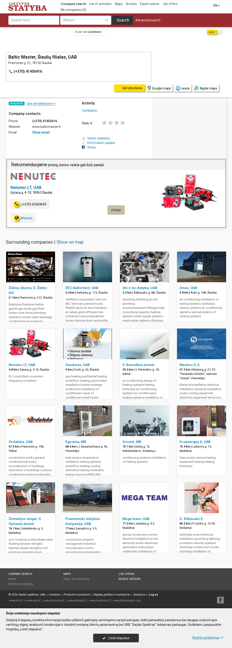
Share (89, 147)
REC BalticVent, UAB (81, 288)
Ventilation (89, 110)
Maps (119, 4)
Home (12, 579)
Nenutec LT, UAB (25, 187)
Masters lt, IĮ (189, 365)
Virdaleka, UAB (21, 442)
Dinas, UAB (188, 288)
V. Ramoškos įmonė (138, 365)
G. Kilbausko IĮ (191, 519)
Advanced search (147, 20)
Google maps (159, 88)
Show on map (70, 242)
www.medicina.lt (99, 600)
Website (22, 218)
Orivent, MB (131, 442)
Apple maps (205, 88)
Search (123, 20)
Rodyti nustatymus (207, 637)
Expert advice (149, 4)
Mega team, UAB (136, 519)
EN (216, 5)
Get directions (80, 579)
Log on (153, 594)
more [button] (116, 210)
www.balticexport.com (127, 600)
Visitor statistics (96, 138)
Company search (73, 4)
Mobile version (129, 579)
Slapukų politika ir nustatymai (111, 594)
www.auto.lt (33, 600)
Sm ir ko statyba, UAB (139, 288)
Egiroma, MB (75, 442)
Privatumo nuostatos (77, 594)
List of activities (100, 4)
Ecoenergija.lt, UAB (195, 442)
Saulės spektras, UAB (31, 594)
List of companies (88, 32)
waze (182, 88)
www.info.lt (16, 600)
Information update (98, 143)
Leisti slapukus (115, 638)
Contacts (54, 594)
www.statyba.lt (77, 600)
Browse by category (20, 584)
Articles (131, 4)
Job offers (170, 4)
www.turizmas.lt (54, 600)
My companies (73, 10)
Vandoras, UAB (77, 365)
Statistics (139, 594)
